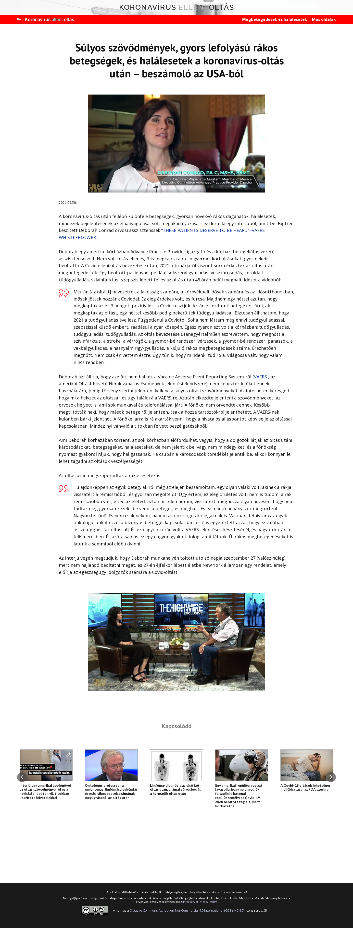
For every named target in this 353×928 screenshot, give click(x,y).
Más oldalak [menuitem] (324, 19)
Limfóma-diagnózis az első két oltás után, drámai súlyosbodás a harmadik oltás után (175, 789)
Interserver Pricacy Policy (199, 902)
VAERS (261, 377)
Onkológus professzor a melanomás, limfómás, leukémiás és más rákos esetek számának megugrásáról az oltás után (111, 791)
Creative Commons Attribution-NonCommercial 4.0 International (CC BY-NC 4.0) (187, 910)
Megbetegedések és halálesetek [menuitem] (274, 19)
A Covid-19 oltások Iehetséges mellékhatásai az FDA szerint (305, 787)
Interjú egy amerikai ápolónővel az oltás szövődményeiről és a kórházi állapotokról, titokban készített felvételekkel (45, 791)
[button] (22, 777)
